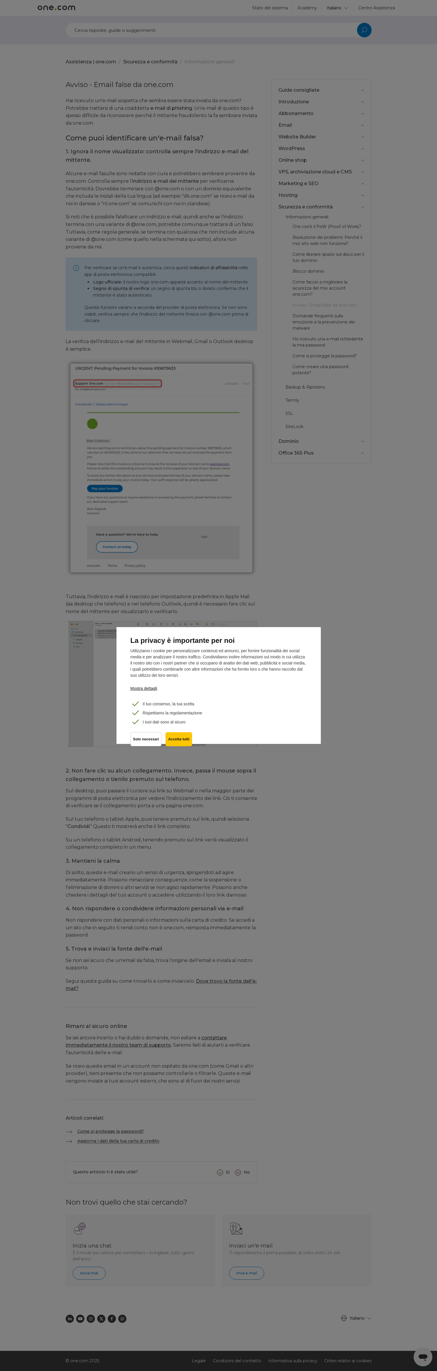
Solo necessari (146, 740)
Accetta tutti (179, 740)
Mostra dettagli (143, 688)
